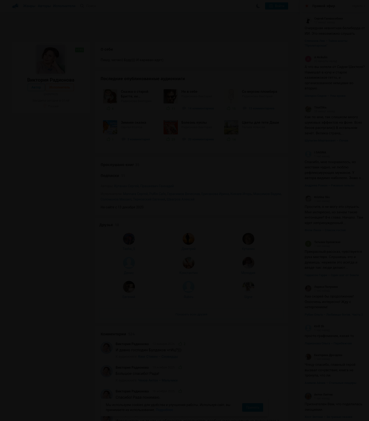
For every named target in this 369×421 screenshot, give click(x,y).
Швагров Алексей (181, 199)
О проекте (100, 414)
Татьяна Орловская (322, 242)
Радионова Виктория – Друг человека (168, 296)
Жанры (29, 6)
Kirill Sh (314, 326)
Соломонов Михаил (116, 199)
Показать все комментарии (191, 389)
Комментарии (118, 226)
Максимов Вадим (267, 194)
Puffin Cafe (157, 194)
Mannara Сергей (135, 194)
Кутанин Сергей (126, 186)
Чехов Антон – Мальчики (158, 272)
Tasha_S (27, 146)
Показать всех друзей (51, 212)
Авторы (44, 6)
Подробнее (164, 410)
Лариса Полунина (321, 287)
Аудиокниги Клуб (26, 414)
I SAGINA (315, 152)
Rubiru (50, 194)
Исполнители (64, 6)
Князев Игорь (241, 194)
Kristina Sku (317, 197)
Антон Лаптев (319, 395)
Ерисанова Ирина (215, 194)
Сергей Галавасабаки (324, 18)
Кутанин (73, 146)
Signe (73, 194)
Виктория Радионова (132, 236)
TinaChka (315, 107)
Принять (252, 407)
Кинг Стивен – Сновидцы (158, 249)
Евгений (27, 194)
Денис (27, 170)
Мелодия (73, 170)
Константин (50, 170)
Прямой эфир (323, 6)
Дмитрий (50, 146)
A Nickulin (316, 57)
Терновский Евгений (149, 199)
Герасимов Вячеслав (183, 194)
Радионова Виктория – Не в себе (164, 376)
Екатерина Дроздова (323, 355)
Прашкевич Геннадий (157, 186)
